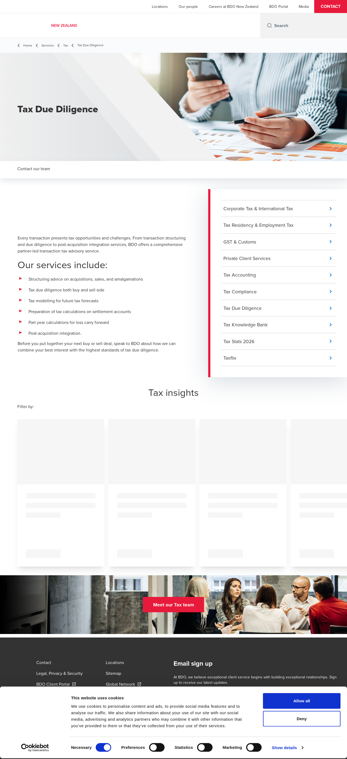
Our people (188, 6)
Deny (302, 719)
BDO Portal (278, 6)
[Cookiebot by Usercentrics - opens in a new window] (35, 748)
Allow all (301, 701)
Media (304, 6)
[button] (330, 6)
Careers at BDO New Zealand (233, 6)
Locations (160, 6)
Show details (284, 748)
